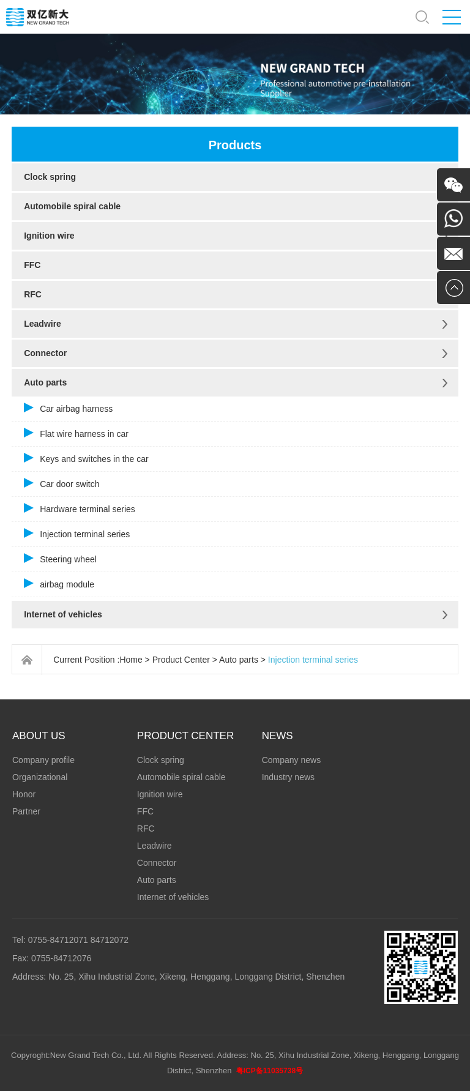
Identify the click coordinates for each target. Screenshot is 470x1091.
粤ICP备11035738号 (269, 1071)
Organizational (39, 777)
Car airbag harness (76, 409)
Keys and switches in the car (94, 459)
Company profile (43, 760)
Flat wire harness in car (84, 434)
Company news (291, 760)
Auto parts (45, 382)
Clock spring (50, 177)
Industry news (288, 777)
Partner (26, 811)
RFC (33, 294)
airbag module (67, 584)
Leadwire (42, 324)
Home (130, 660)
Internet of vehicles (63, 614)
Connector (45, 353)
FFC (32, 265)
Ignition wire (49, 235)
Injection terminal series (85, 534)
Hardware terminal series (87, 509)
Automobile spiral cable (72, 206)
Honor (23, 794)
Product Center (181, 660)
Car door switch (69, 484)
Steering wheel (68, 559)
